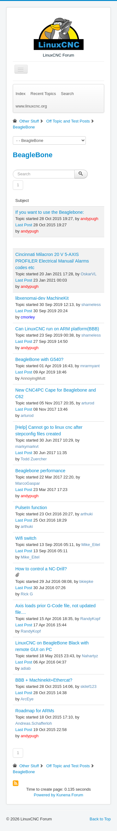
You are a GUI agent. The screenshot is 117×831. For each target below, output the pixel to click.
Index (21, 93)
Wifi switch (26, 538)
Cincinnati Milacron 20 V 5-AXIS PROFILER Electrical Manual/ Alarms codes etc (52, 261)
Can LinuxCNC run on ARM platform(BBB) (57, 328)
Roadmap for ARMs (34, 710)
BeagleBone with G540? (39, 359)
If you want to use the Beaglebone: (49, 212)
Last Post (23, 225)
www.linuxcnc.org (31, 106)
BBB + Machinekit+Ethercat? (43, 680)
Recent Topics (43, 93)
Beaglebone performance (40, 470)
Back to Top (100, 819)
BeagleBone (32, 155)
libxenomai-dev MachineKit (42, 298)
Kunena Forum (69, 795)
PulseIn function (31, 507)
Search (67, 93)
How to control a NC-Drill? (41, 568)
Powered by (44, 795)
